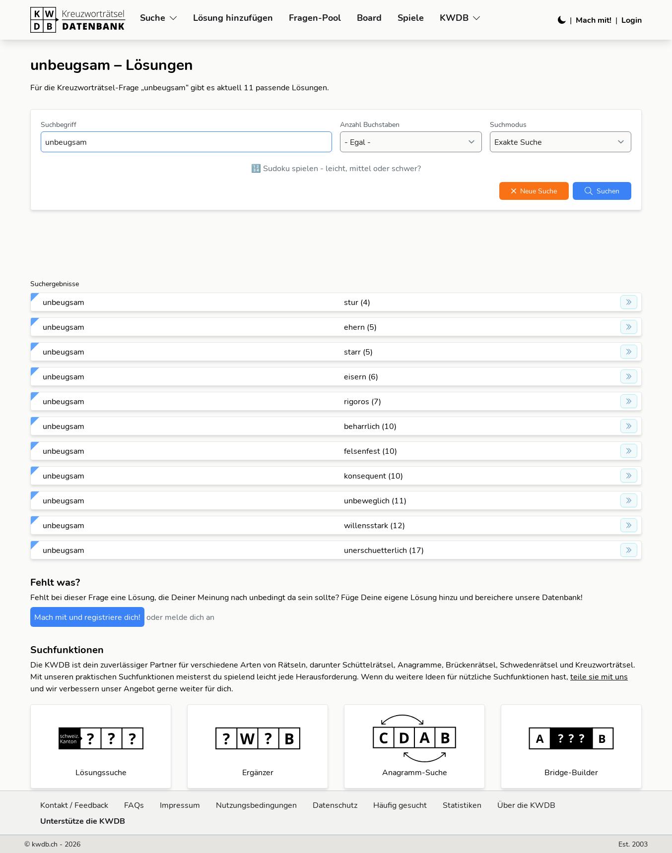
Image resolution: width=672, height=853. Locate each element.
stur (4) (357, 302)
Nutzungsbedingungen (256, 805)
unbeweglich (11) (375, 500)
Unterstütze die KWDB (82, 821)
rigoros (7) (362, 401)
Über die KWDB (526, 805)
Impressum (180, 805)
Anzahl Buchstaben (370, 124)
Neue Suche (534, 190)
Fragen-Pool (315, 17)
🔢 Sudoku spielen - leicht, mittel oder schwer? (336, 168)
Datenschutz (335, 805)
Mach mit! (593, 20)
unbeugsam (63, 302)
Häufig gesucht (400, 805)
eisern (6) (361, 376)
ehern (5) (360, 327)
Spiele (411, 17)
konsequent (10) (373, 476)
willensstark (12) (374, 525)
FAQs (134, 805)
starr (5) (358, 352)
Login (631, 20)
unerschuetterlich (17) (384, 550)
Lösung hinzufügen (233, 17)
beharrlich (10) (370, 426)
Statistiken (462, 805)
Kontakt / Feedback (74, 805)
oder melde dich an (180, 617)
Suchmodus (508, 124)
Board (369, 17)
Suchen (602, 190)
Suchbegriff (58, 124)
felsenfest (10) (370, 451)
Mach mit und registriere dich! (87, 617)
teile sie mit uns (599, 676)
